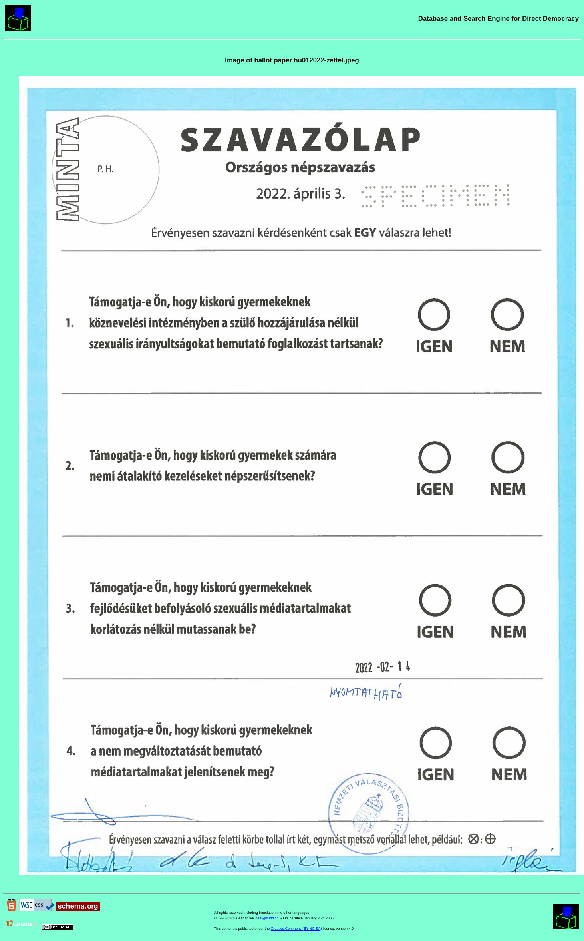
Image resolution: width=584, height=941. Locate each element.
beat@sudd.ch (266, 918)
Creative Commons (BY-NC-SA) (296, 929)
